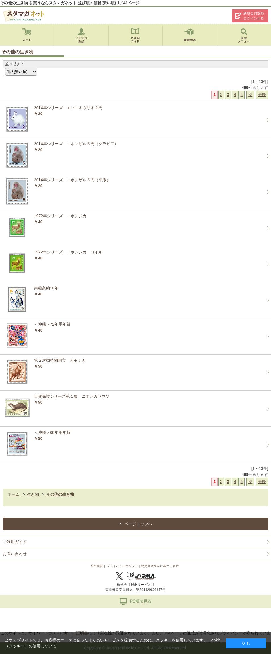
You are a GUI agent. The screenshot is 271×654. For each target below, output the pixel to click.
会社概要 (97, 566)
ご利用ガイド (15, 542)
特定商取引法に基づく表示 (160, 566)
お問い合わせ (15, 553)
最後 (262, 94)
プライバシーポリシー (122, 566)
